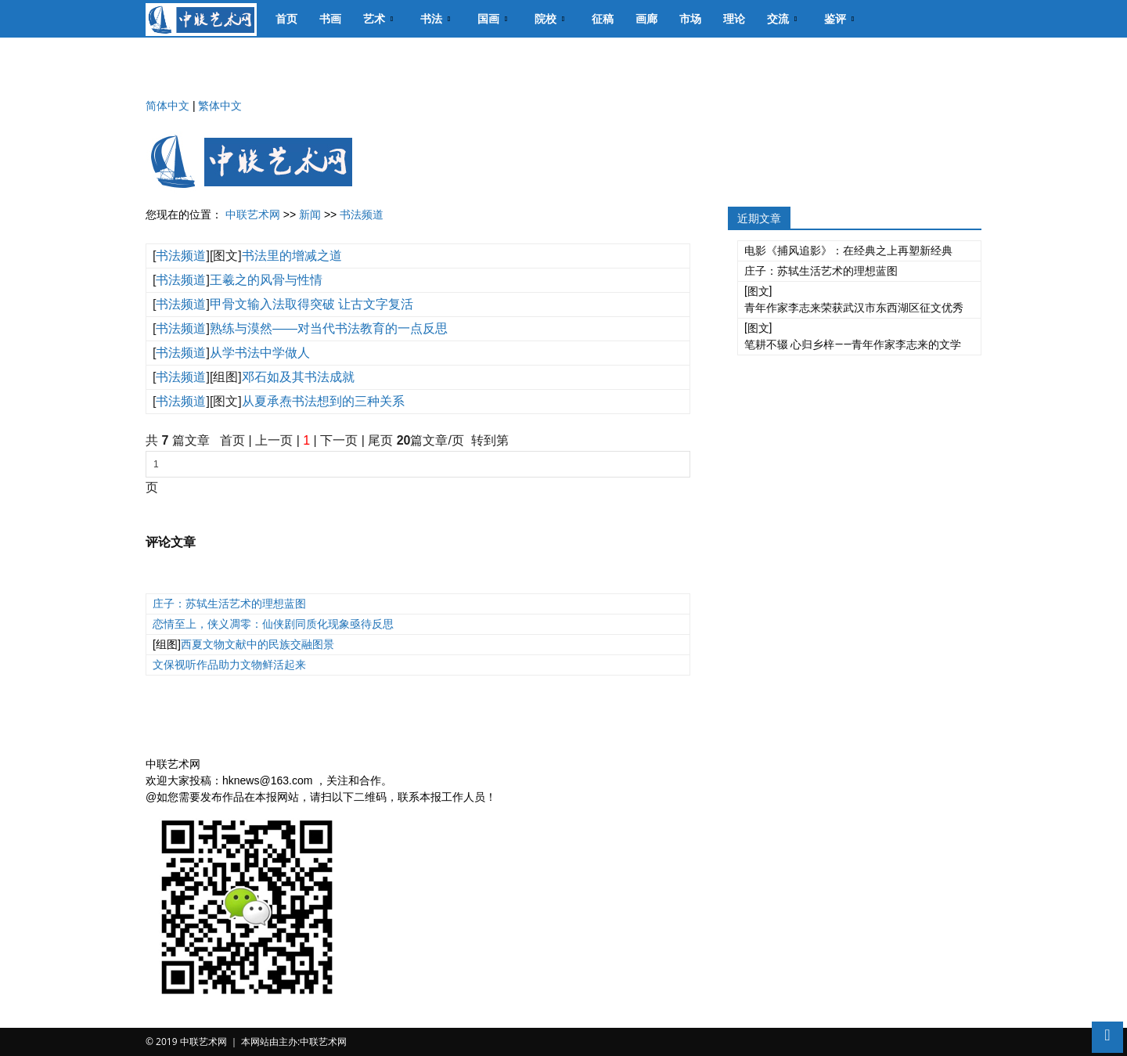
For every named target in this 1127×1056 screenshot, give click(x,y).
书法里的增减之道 (292, 255)
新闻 (310, 214)
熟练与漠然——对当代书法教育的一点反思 (329, 328)
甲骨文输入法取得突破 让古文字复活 (311, 304)
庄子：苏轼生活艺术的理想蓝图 (229, 603)
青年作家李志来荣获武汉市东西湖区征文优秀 (853, 307)
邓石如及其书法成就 (298, 377)
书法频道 (361, 214)
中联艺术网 (252, 214)
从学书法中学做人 (260, 352)
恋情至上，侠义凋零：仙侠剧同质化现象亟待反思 (273, 624)
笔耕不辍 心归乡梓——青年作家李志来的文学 (852, 344)
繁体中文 (220, 105)
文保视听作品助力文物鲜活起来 (229, 664)
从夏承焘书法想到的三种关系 (323, 401)
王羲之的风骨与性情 (266, 280)
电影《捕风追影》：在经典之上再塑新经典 (848, 250)
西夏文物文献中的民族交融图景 (257, 644)
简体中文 (167, 105)
